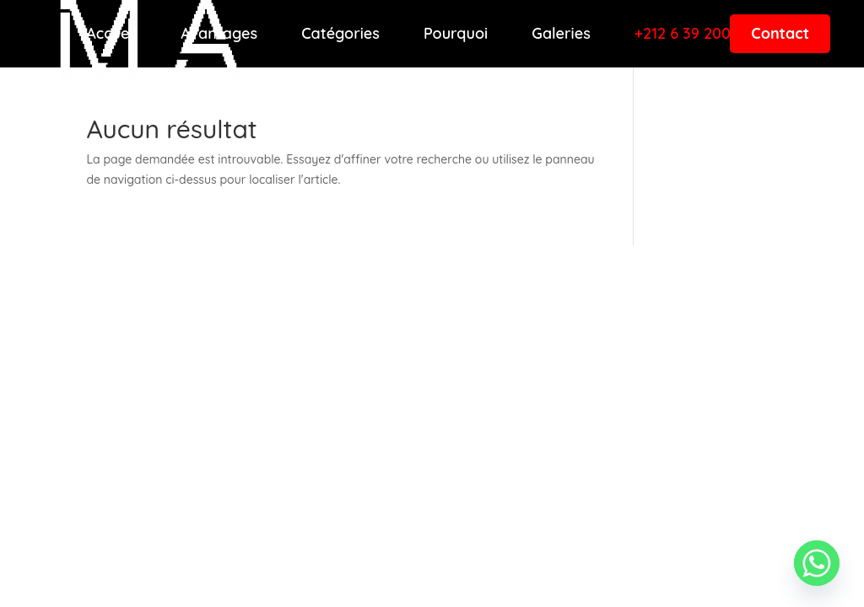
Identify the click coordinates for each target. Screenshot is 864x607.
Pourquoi (456, 33)
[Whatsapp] (817, 563)
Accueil (111, 33)
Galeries (561, 33)
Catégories (340, 33)
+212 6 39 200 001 (696, 33)
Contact (780, 33)
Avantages (219, 33)
